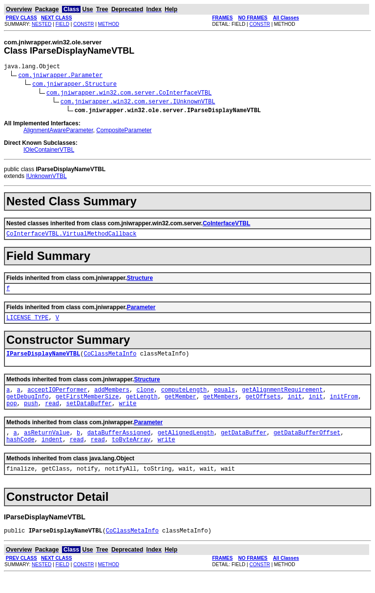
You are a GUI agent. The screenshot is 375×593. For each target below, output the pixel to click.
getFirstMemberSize (87, 406)
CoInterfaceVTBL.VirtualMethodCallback (71, 236)
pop (11, 415)
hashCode (20, 454)
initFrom (344, 406)
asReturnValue (47, 445)
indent (52, 454)
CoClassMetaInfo (109, 360)
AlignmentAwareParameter (58, 131)
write (127, 415)
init (295, 406)
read (52, 415)
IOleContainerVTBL (48, 151)
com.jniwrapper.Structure (74, 85)
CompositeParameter (123, 131)
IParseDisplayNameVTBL (43, 360)
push (31, 415)
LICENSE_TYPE (27, 323)
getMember (180, 406)
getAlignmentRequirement (282, 398)
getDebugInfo (27, 406)
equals (224, 398)
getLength (142, 406)
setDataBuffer (89, 415)
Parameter (141, 311)
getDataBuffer (244, 445)
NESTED (42, 24)
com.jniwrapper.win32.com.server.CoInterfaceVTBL (128, 94)
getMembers (220, 406)
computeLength (184, 398)
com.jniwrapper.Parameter (60, 76)
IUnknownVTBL (46, 177)
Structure (140, 280)
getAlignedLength (186, 445)
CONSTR (83, 24)
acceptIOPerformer (57, 398)
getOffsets (263, 406)
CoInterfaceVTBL (226, 224)
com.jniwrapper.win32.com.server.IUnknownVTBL (138, 103)
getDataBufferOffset (306, 445)
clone (145, 398)
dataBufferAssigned (119, 445)
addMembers (111, 398)
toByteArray (131, 454)
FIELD (62, 24)
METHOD (108, 24)
